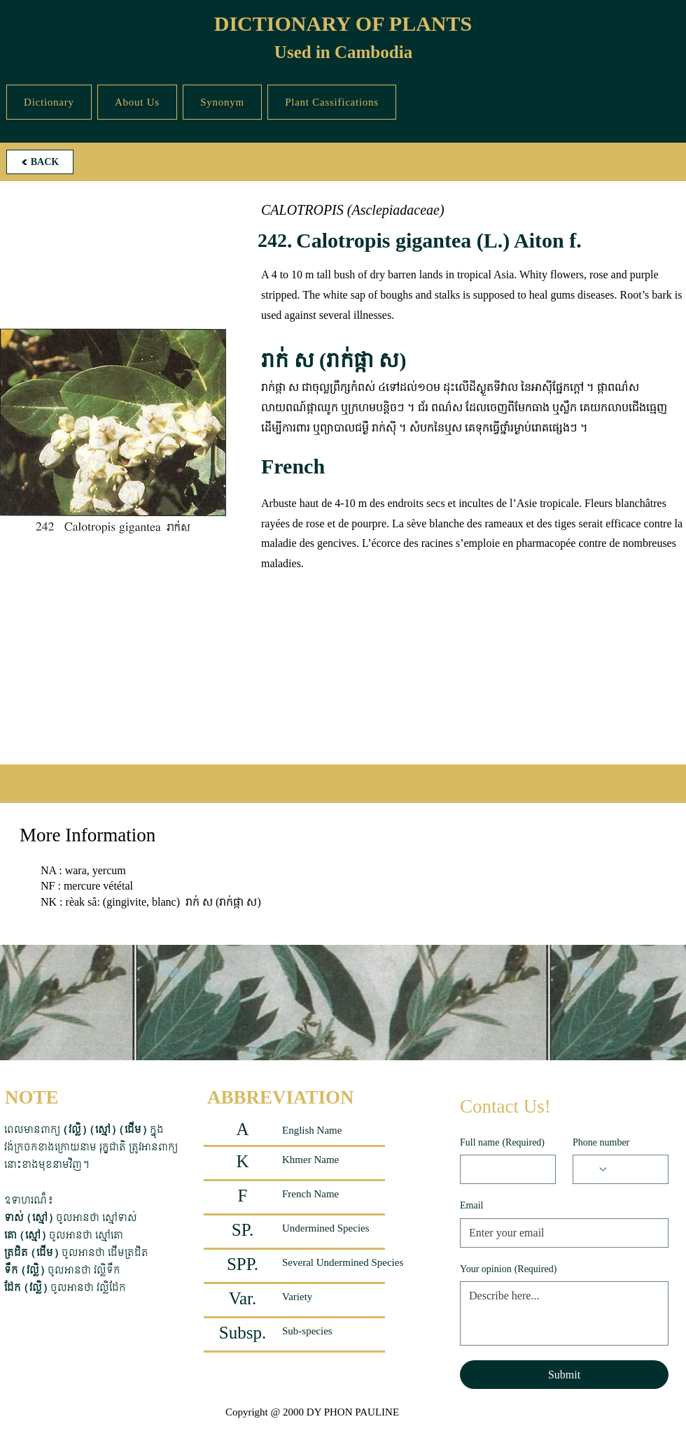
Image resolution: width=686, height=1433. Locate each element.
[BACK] (40, 162)
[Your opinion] (564, 1313)
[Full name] (504, 1169)
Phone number (601, 1142)
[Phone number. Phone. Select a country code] (595, 1169)
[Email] (560, 1233)
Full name (502, 1143)
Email (471, 1205)
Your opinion (508, 1269)
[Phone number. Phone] (633, 1169)
